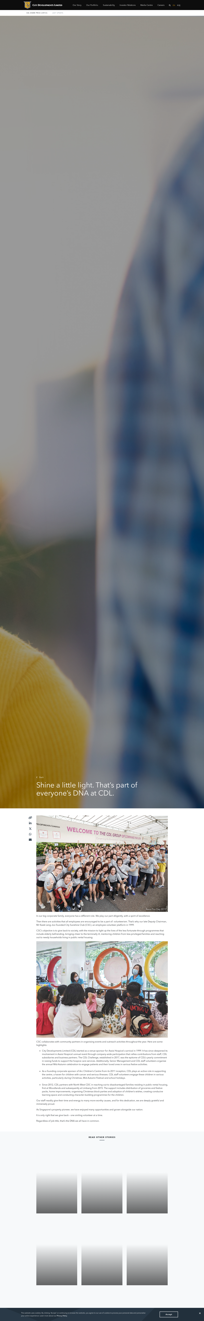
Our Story (77, 5)
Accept (169, 1314)
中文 (179, 5)
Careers (160, 5)
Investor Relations (128, 5)
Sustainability (109, 5)
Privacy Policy (62, 1316)
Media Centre (146, 5)
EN (174, 5)
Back (40, 777)
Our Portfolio (92, 5)
